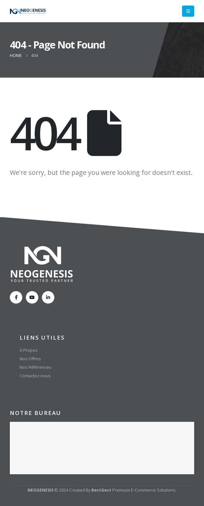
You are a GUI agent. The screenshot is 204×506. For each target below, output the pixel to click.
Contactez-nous (35, 376)
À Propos (29, 350)
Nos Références (35, 367)
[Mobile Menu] (188, 11)
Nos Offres (30, 359)
